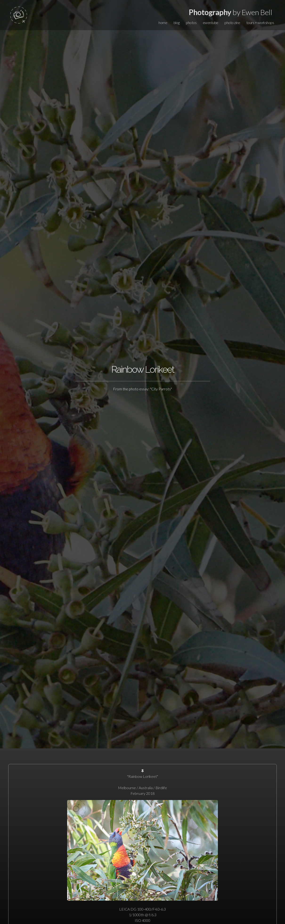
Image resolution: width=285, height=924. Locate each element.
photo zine (232, 22)
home (163, 22)
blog (177, 22)
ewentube (210, 22)
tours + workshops (260, 22)
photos (191, 22)
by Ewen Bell (230, 12)
